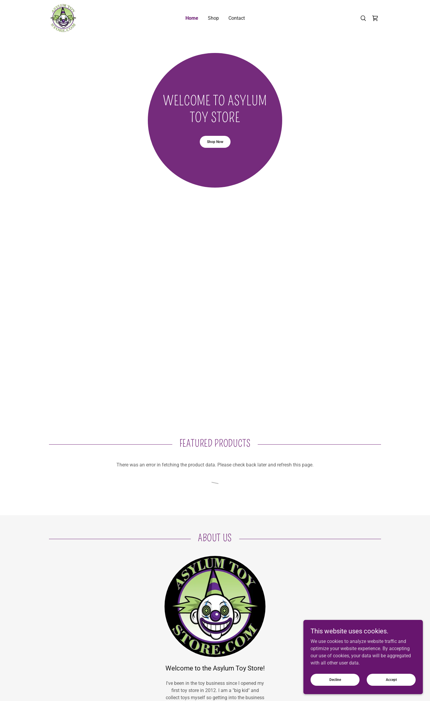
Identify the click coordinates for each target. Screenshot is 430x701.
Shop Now (215, 142)
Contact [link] (236, 18)
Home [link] (191, 18)
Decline (335, 679)
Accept (391, 679)
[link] (63, 18)
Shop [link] (213, 18)
